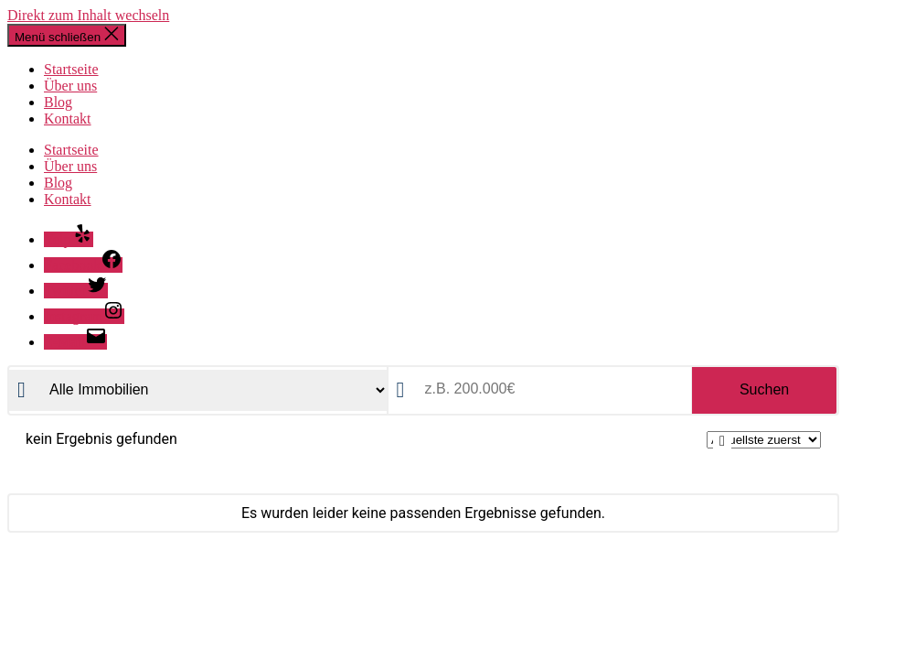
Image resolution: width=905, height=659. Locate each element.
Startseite (71, 69)
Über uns (70, 85)
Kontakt (67, 118)
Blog (58, 102)
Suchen (764, 389)
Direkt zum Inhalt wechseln (88, 15)
